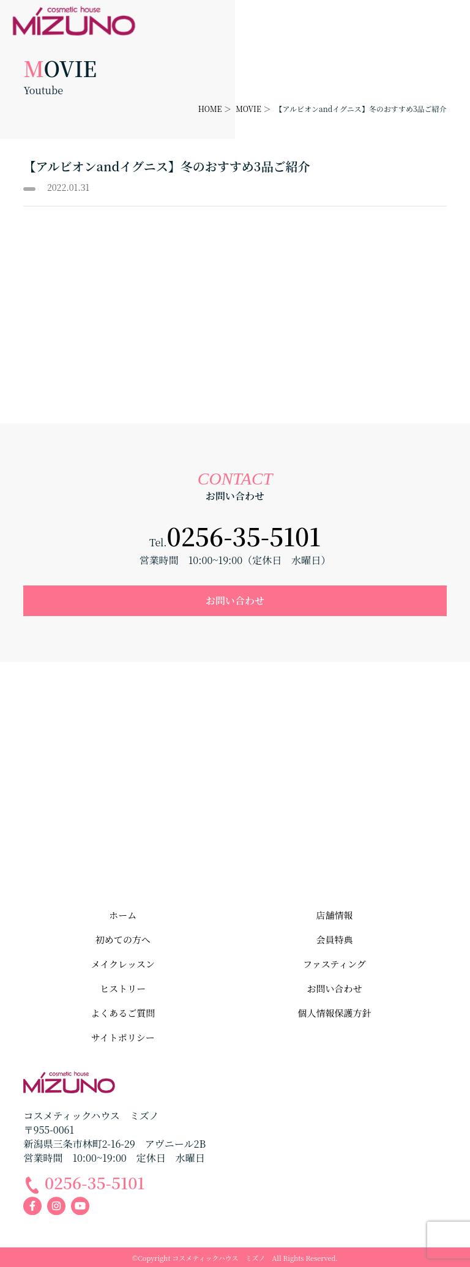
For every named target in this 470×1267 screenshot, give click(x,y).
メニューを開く (455, 14)
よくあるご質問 (123, 1012)
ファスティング (334, 963)
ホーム (122, 914)
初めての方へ (123, 939)
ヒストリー (123, 988)
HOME (210, 108)
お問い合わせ (235, 600)
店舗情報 (334, 914)
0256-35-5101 (244, 535)
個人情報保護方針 (334, 1012)
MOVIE (248, 108)
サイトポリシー (123, 1037)
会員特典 (334, 939)
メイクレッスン (123, 963)
